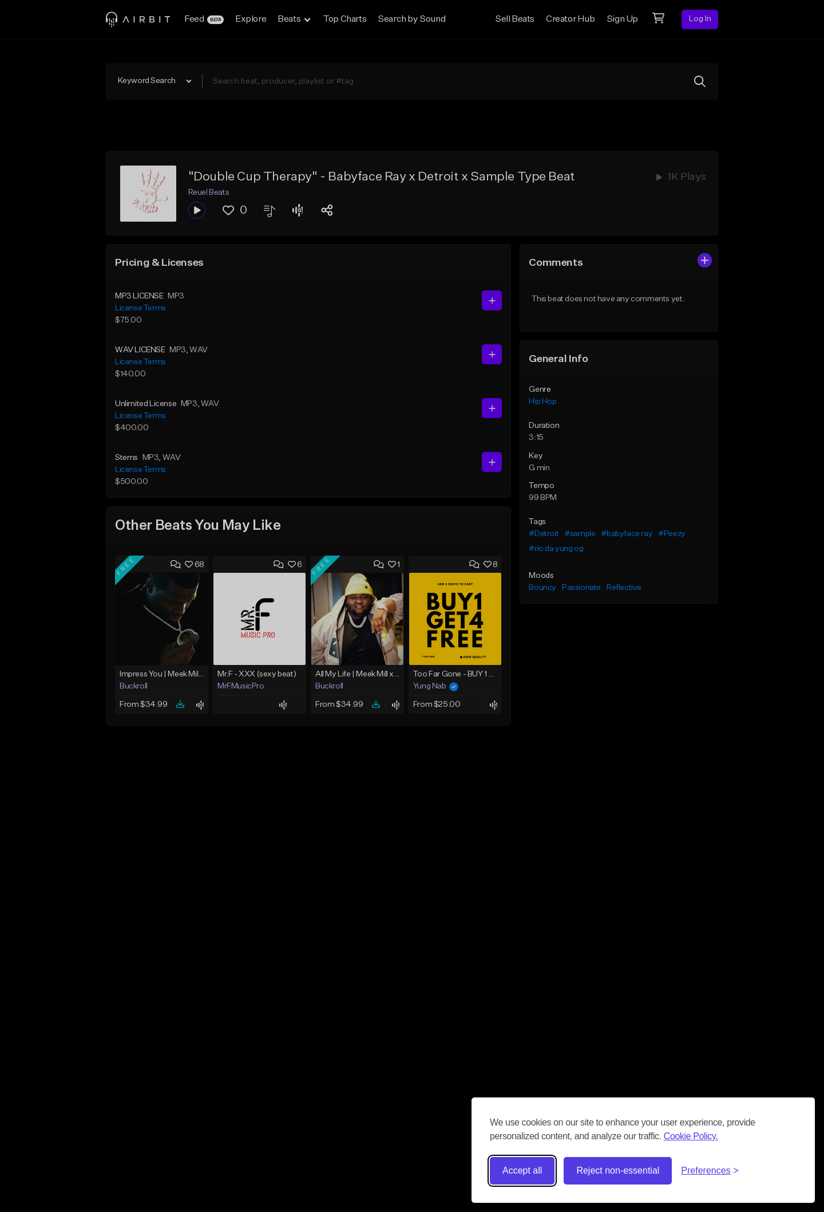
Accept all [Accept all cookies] (522, 1170)
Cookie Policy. (691, 1136)
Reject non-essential (617, 1170)
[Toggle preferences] (710, 1171)
